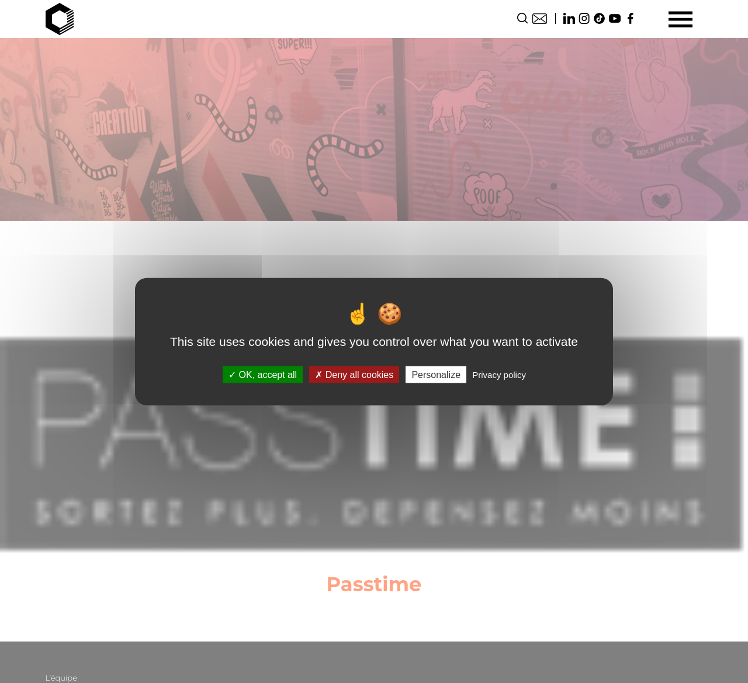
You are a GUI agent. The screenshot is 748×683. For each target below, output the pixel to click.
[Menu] (680, 19)
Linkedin (569, 18)
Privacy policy (499, 375)
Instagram (584, 18)
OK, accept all (262, 375)
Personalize (435, 375)
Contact (539, 18)
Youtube (615, 18)
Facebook (630, 18)
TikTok (599, 18)
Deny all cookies (354, 375)
